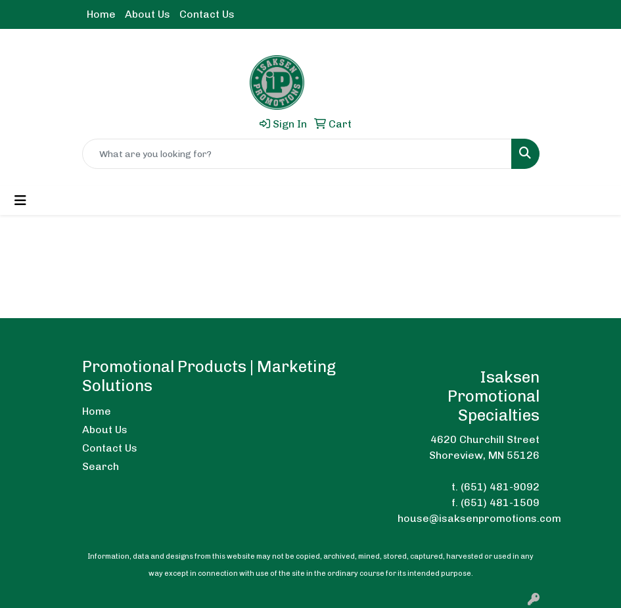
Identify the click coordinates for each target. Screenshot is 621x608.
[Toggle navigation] (20, 200)
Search (100, 466)
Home (101, 14)
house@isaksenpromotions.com (479, 518)
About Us (147, 14)
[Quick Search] (297, 154)
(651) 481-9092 (500, 486)
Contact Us (207, 14)
